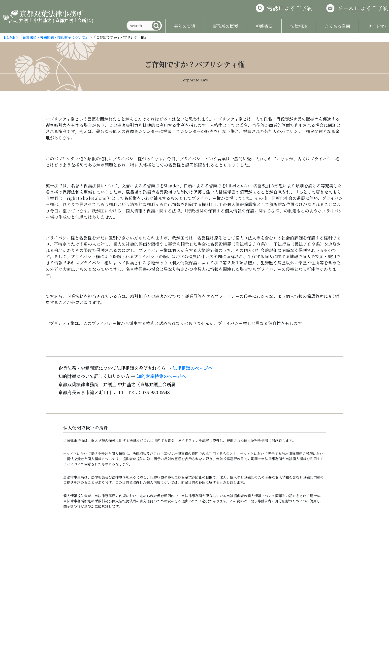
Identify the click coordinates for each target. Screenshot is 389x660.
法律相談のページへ (192, 368)
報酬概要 (252, 26)
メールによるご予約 (351, 8)
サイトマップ (368, 26)
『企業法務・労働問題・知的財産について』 (54, 37)
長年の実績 (172, 26)
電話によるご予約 (277, 8)
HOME (9, 37)
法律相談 (286, 26)
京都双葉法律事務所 (48, 16)
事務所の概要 (213, 26)
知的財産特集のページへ (161, 376)
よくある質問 (325, 26)
